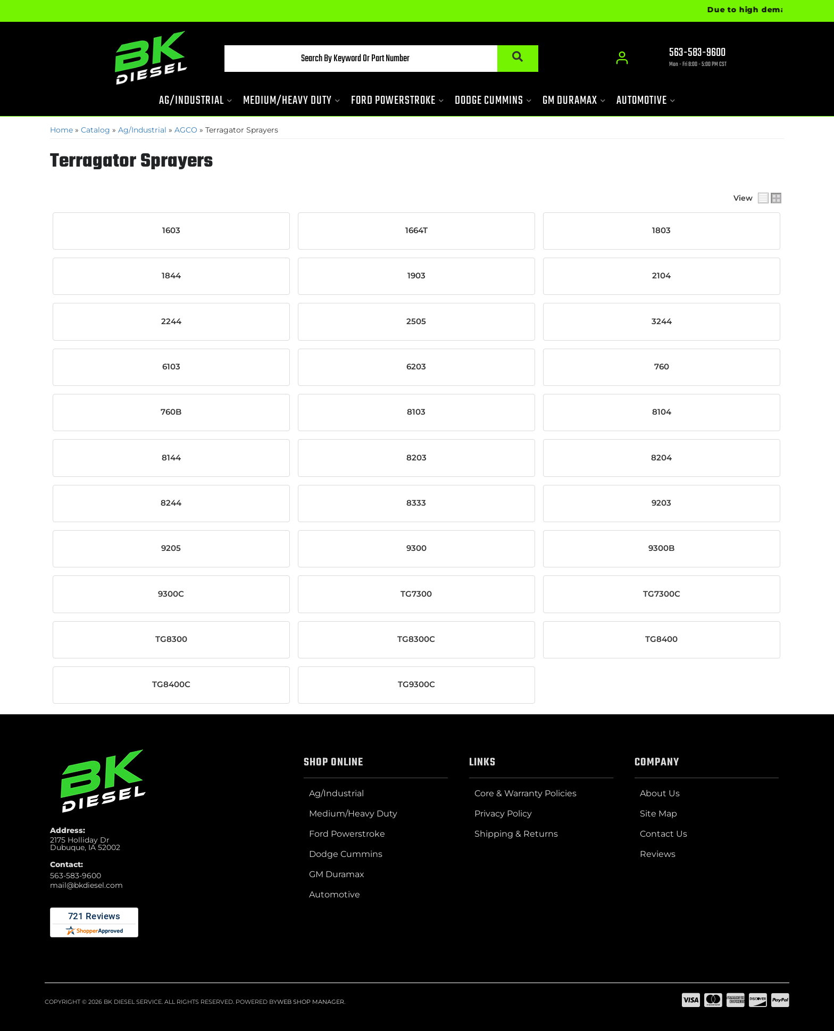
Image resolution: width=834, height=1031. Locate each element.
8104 (661, 412)
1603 (171, 230)
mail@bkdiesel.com (86, 885)
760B (171, 412)
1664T (416, 230)
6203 (416, 367)
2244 (171, 321)
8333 (416, 503)
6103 (171, 367)
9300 (416, 548)
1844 (171, 276)
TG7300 (416, 593)
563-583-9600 (75, 875)
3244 (662, 321)
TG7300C (661, 593)
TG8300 (171, 639)
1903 (416, 276)
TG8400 (661, 639)
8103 (416, 412)
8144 (171, 457)
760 (661, 367)
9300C (171, 593)
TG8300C (416, 639)
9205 (171, 548)
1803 (661, 230)
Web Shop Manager (310, 1001)
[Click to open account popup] (622, 58)
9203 (661, 503)
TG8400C (171, 684)
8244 (171, 503)
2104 (661, 276)
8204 (661, 457)
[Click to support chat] (688, 59)
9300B (661, 548)
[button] (378, 59)
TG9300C (416, 684)
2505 (416, 321)
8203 (416, 457)
